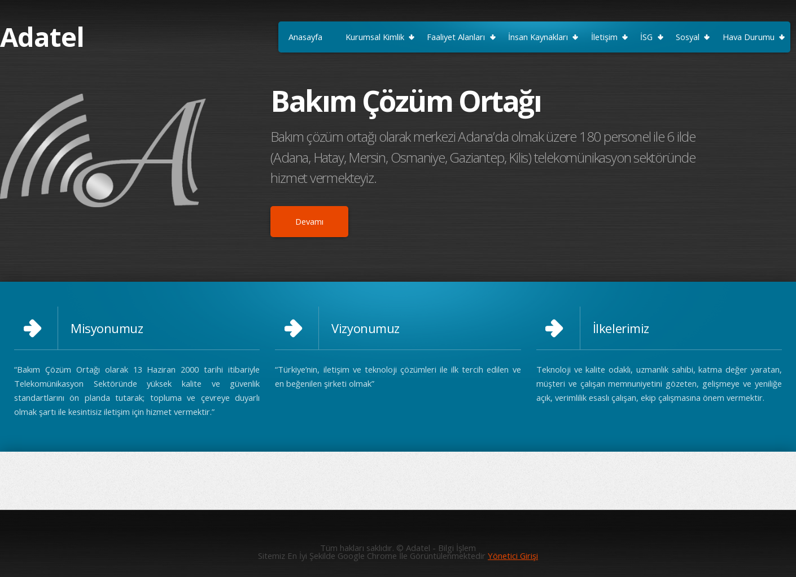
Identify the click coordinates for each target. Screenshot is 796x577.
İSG (646, 36)
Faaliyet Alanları (456, 36)
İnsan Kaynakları (538, 36)
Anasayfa (305, 36)
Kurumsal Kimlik (374, 36)
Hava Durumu (749, 36)
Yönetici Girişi (513, 555)
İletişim (604, 36)
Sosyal (687, 36)
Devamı (309, 221)
